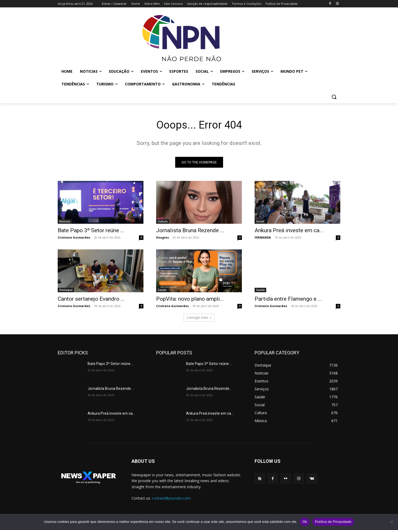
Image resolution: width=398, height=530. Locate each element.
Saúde (162, 290)
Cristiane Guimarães (74, 237)
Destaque (66, 290)
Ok (304, 522)
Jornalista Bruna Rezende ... (190, 230)
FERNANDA (263, 237)
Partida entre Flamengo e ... (288, 299)
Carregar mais (199, 317)
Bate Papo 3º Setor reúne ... (91, 230)
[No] (391, 521)
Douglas (162, 237)
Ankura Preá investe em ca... (289, 230)
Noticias (64, 221)
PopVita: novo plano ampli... (190, 299)
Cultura (163, 221)
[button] (334, 96)
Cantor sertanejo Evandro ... (91, 299)
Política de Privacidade (333, 522)
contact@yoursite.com (171, 498)
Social (260, 221)
